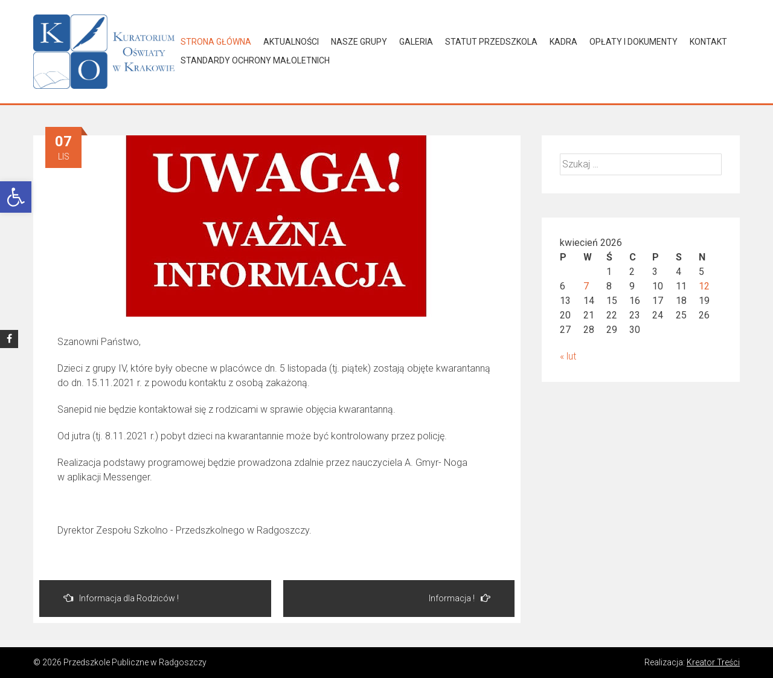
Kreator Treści (713, 662)
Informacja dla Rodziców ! (121, 598)
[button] (15, 197)
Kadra (563, 42)
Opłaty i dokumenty (633, 42)
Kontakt (708, 42)
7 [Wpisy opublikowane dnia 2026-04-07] (586, 286)
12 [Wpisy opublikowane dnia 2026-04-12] (704, 286)
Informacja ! (459, 598)
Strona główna (216, 42)
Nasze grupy (359, 42)
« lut (568, 356)
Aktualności (291, 42)
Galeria (416, 42)
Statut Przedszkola (491, 42)
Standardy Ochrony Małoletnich (255, 60)
